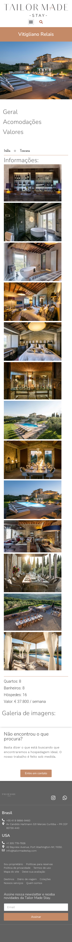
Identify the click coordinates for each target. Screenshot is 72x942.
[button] (31, 22)
